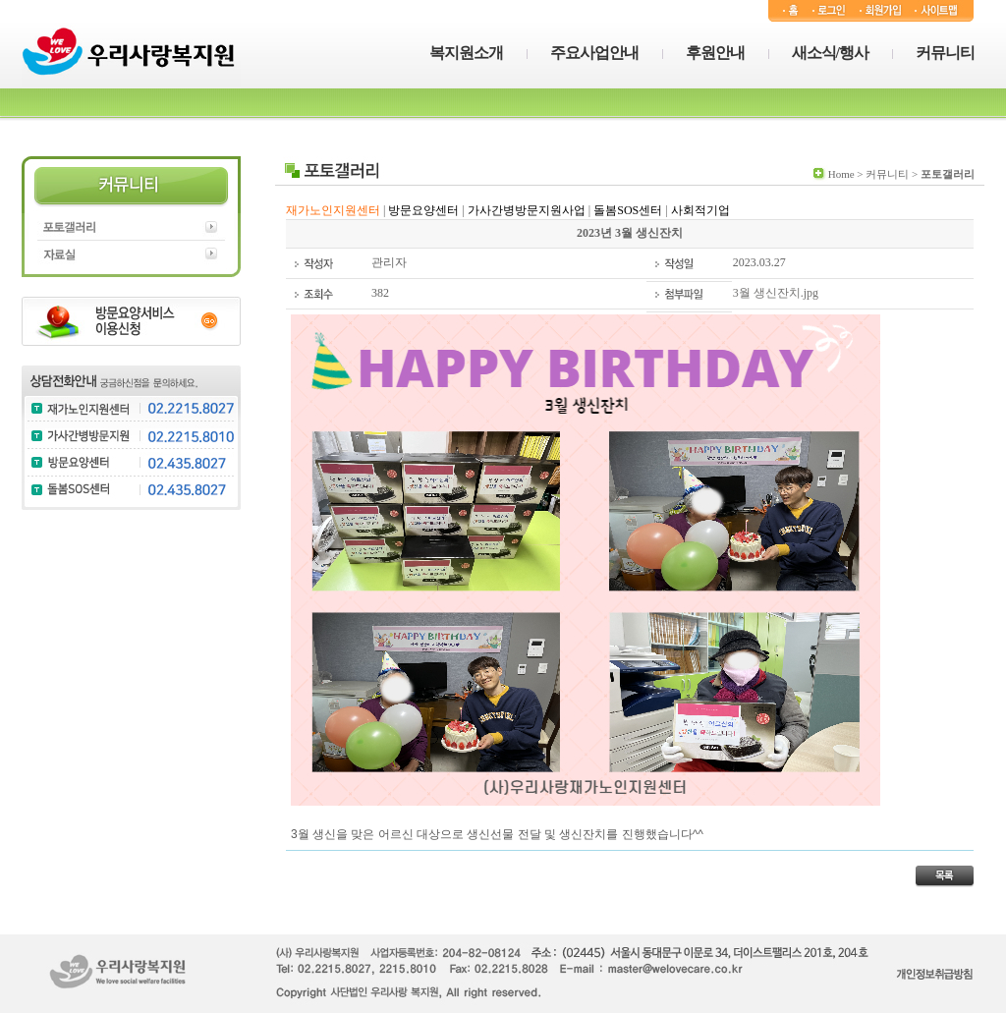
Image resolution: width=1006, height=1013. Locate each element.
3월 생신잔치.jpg (775, 293)
